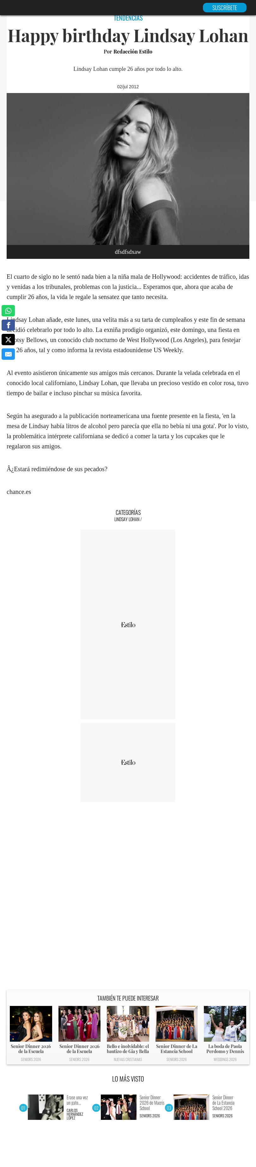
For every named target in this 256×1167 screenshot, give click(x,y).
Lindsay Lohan (126, 519)
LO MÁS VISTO (128, 1078)
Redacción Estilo (132, 51)
